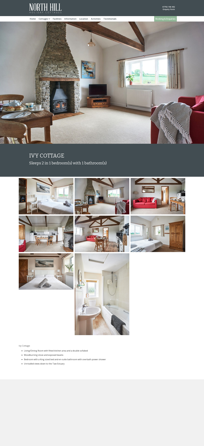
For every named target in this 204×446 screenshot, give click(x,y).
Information (70, 18)
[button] (44, 18)
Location (83, 18)
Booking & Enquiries (165, 18)
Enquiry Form (169, 9)
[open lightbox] (46, 196)
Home (33, 18)
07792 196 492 (168, 7)
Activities (96, 18)
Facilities (57, 18)
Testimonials (109, 18)
